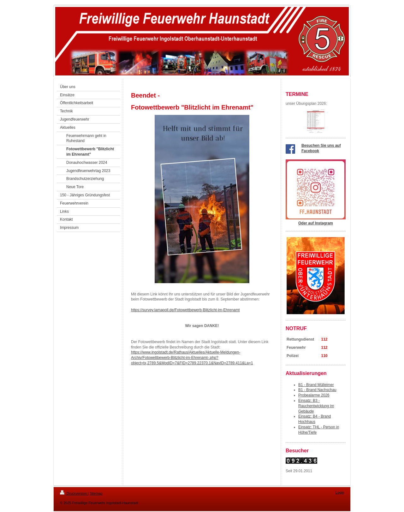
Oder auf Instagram (315, 223)
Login (340, 492)
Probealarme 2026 (314, 395)
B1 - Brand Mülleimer (316, 385)
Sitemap (96, 493)
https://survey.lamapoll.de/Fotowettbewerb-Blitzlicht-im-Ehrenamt (185, 310)
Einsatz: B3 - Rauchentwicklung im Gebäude (316, 406)
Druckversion (74, 493)
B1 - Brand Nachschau (317, 390)
